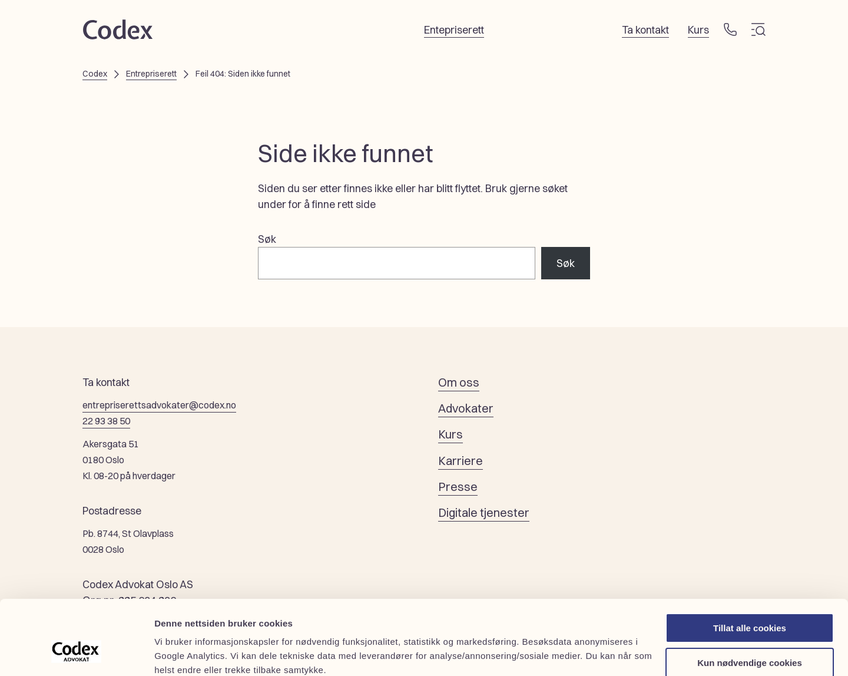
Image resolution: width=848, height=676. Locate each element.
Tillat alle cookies (749, 564)
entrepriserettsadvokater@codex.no (159, 405)
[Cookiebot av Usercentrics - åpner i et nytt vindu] (76, 653)
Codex (94, 73)
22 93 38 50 (106, 421)
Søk (267, 239)
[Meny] (758, 29)
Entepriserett (454, 30)
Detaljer (170, 653)
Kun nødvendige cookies (749, 598)
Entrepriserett (151, 73)
